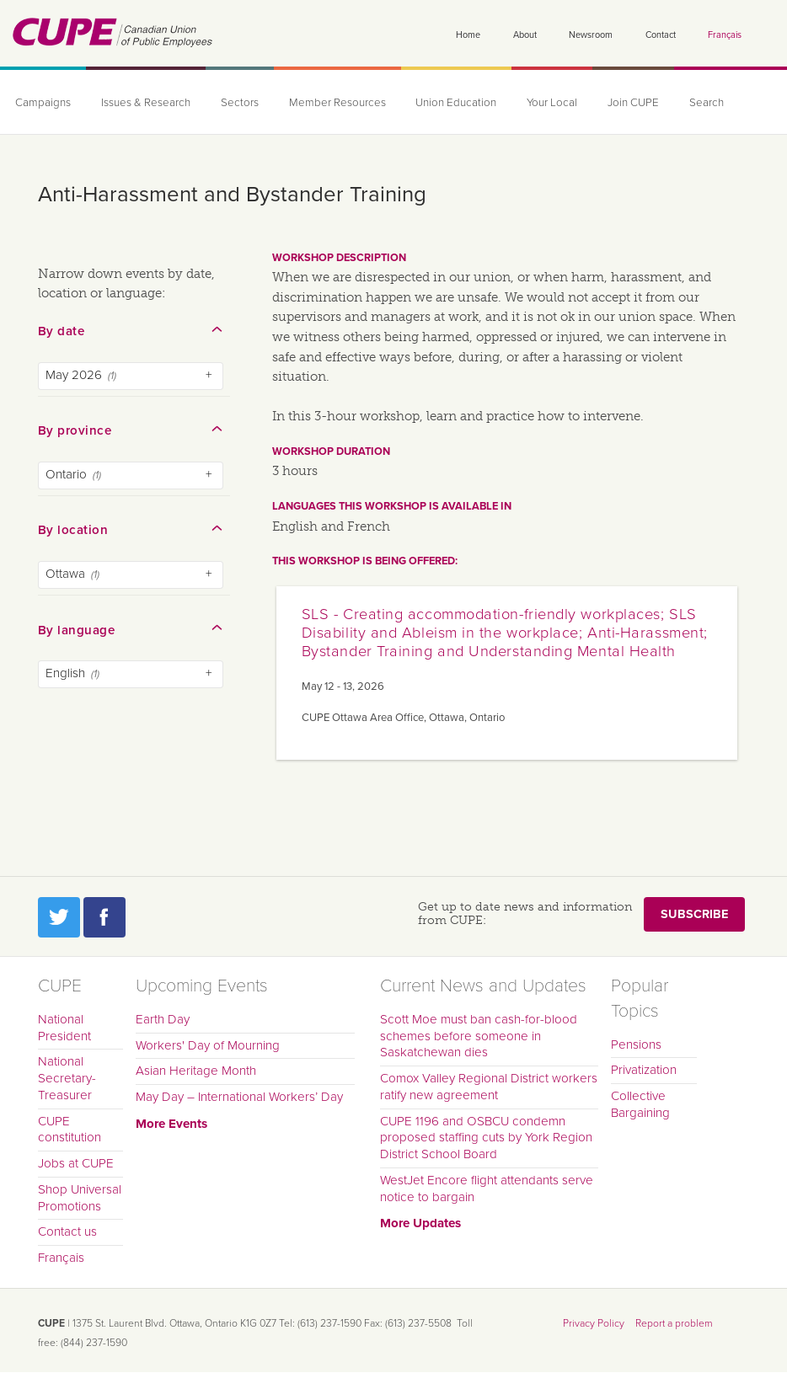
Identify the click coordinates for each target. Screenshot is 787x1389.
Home (468, 34)
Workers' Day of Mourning (208, 1045)
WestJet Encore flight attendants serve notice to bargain (486, 1189)
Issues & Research (145, 103)
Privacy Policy (593, 1323)
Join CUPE (633, 103)
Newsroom (591, 34)
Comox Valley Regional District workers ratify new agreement (488, 1087)
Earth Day (163, 1019)
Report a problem (674, 1323)
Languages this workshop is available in (391, 506)
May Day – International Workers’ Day (239, 1096)
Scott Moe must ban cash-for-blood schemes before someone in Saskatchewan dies (478, 1036)
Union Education (455, 103)
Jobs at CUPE (76, 1163)
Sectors (240, 103)
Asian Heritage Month (196, 1070)
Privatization (644, 1069)
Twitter (59, 917)
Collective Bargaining (640, 1104)
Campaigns (43, 103)
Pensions (636, 1044)
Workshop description (339, 257)
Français (724, 34)
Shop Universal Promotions (79, 1198)
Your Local (552, 103)
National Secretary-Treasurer (67, 1078)
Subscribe (694, 914)
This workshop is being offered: (365, 561)
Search (706, 103)
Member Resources (337, 103)
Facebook (104, 917)
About (525, 34)
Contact (660, 34)
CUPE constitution (69, 1130)
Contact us (67, 1231)
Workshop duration (331, 451)
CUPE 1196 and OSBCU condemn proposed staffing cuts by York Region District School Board (486, 1138)
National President (64, 1028)
